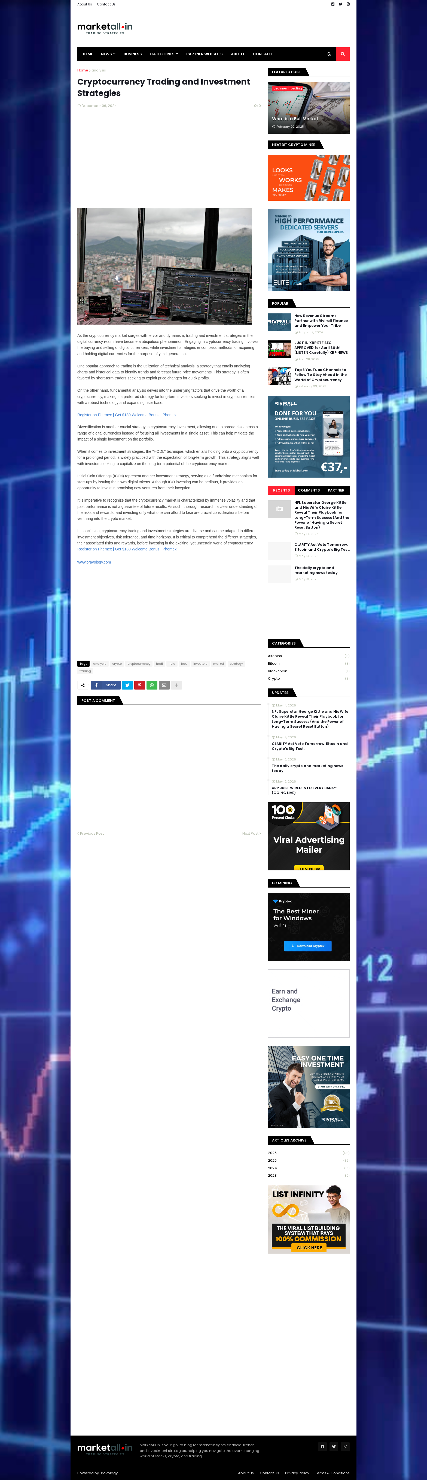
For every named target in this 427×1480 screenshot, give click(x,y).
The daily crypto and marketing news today (316, 570)
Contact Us (106, 4)
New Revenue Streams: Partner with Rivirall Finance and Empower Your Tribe (321, 320)
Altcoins (309, 656)
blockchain (309, 671)
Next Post (250, 833)
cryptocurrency (138, 663)
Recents (281, 490)
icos (184, 663)
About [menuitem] (238, 54)
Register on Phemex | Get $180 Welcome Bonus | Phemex (126, 549)
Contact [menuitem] (262, 54)
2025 (309, 1161)
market (218, 663)
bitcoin (309, 664)
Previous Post (92, 833)
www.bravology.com (94, 562)
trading (85, 671)
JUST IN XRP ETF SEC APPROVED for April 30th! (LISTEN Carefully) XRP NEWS (321, 347)
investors (200, 663)
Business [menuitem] (133, 54)
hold (172, 663)
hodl (159, 663)
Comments (309, 490)
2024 (309, 1168)
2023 (309, 1175)
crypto (117, 663)
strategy (236, 663)
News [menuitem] (106, 54)
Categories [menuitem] (162, 54)
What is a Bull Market (295, 119)
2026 (309, 1153)
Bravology (109, 1473)
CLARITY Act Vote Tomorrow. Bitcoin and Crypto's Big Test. (322, 547)
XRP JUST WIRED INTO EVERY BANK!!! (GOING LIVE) (304, 790)
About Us (84, 4)
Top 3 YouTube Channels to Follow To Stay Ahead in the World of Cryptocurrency (320, 374)
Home (82, 70)
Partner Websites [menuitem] (204, 54)
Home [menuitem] (87, 54)
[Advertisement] (250, 28)
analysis (98, 70)
